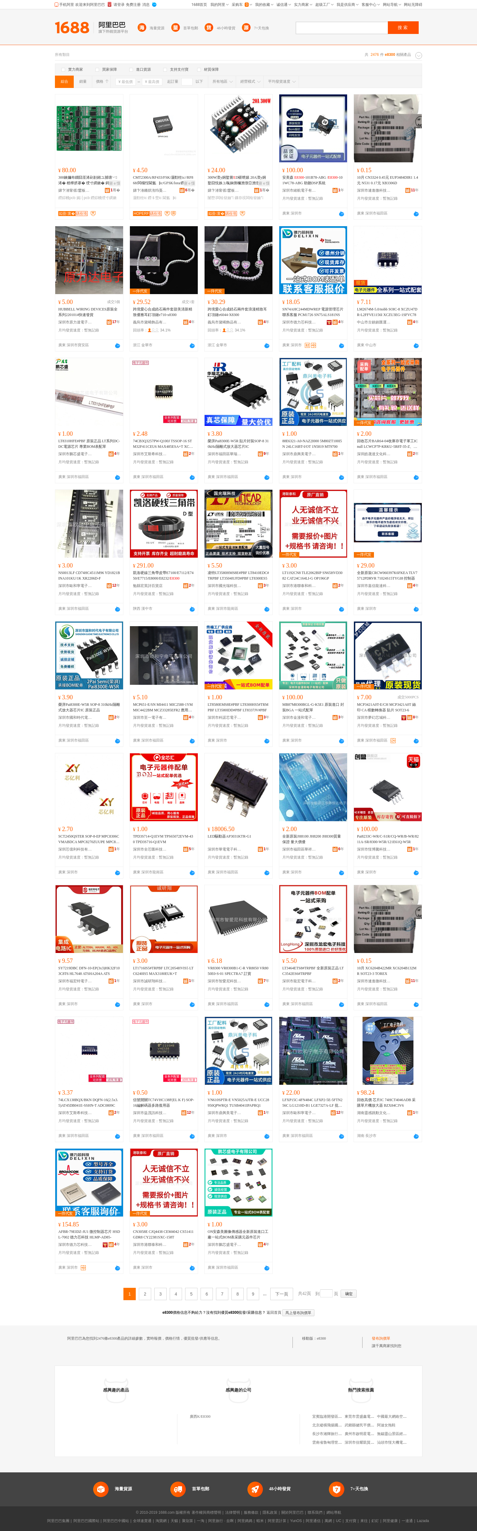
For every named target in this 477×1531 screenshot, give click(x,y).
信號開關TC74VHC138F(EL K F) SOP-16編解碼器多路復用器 (163, 1103)
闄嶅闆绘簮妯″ (221, 198)
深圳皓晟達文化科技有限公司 (374, 454)
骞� (115, 190)
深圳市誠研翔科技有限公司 (150, 981)
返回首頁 (274, 1312)
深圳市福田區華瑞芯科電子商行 (225, 454)
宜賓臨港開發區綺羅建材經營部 (338, 1416)
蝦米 (260, 1521)
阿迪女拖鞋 (386, 1425)
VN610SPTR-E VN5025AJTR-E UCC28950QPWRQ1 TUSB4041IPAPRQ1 (238, 1103)
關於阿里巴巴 (292, 1512)
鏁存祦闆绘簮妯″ (249, 198)
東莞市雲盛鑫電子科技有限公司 (370, 1416)
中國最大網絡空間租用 (395, 1416)
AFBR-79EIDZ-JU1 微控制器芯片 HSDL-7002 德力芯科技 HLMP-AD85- (89, 1234)
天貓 (174, 1521)
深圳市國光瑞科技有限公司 (225, 586)
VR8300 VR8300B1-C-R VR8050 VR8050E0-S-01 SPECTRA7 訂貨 (238, 971)
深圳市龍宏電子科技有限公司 (299, 981)
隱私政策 (270, 1512)
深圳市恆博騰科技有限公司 (374, 849)
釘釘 (375, 1521)
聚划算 (187, 1521)
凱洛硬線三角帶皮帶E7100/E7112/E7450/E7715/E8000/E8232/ (163, 575)
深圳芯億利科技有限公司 (75, 849)
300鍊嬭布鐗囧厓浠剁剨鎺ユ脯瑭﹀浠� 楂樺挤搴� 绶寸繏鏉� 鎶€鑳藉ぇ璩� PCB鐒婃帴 (88, 180)
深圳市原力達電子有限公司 (75, 322)
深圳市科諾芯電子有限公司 (225, 717)
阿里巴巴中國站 (116, 1521)
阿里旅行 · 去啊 (221, 1521)
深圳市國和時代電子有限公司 (75, 717)
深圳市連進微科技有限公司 (374, 190)
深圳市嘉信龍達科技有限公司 (374, 586)
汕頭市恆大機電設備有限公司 (401, 1442)
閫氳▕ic (169, 198)
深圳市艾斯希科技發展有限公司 (150, 454)
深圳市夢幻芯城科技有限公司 (374, 717)
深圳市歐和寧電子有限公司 (75, 586)
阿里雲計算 (277, 1521)
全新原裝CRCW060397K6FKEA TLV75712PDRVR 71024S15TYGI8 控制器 (387, 575)
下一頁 (281, 1294)
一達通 (407, 1521)
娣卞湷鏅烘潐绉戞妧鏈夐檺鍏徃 (150, 190)
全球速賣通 (142, 1521)
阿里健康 (390, 1521)
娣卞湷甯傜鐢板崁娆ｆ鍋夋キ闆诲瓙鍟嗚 (75, 190)
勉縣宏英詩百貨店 (148, 586)
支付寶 (350, 1521)
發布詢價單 (381, 1338)
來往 (364, 1521)
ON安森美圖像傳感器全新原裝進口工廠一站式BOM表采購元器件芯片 (238, 1234)
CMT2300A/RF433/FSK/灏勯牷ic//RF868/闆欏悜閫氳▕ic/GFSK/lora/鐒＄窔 (163, 180)
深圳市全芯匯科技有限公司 (150, 849)
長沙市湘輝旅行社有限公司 (334, 1434)
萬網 (328, 1521)
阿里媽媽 (245, 1521)
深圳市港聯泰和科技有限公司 (299, 586)
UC (338, 1521)
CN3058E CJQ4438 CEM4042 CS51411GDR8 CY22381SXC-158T (163, 1234)
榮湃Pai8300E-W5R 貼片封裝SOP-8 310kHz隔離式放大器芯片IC (238, 444)
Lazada (423, 1521)
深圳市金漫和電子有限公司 (299, 717)
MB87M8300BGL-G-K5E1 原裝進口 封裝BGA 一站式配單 (313, 707)
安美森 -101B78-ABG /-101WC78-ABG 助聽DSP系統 (312, 180)
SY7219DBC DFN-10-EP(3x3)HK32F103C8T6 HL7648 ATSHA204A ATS (89, 971)
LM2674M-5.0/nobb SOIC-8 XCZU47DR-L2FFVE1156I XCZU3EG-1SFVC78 (387, 312)
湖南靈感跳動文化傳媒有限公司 (374, 1113)
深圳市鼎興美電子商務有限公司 (299, 454)
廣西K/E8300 (200, 1416)
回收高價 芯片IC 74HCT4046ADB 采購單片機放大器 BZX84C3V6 (386, 1103)
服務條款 (251, 1512)
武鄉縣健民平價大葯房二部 (367, 1425)
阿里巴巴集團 (58, 1521)
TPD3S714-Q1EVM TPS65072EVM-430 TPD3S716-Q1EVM (163, 839)
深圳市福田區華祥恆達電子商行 (299, 849)
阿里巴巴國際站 (86, 1521)
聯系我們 (315, 1512)
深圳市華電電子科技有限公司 (225, 849)
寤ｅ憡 (114, 183)
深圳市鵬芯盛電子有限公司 (75, 454)
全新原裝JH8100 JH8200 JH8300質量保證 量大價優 (311, 839)
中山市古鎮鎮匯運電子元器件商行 (374, 322)
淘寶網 (161, 1521)
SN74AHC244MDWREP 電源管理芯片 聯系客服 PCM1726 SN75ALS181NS (312, 312)
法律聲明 (232, 1512)
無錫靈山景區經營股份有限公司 (403, 1434)
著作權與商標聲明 (206, 1512)
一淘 (200, 1521)
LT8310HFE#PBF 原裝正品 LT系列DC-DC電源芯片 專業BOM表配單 (89, 444)
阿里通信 (313, 1521)
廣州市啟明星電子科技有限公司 (370, 1434)
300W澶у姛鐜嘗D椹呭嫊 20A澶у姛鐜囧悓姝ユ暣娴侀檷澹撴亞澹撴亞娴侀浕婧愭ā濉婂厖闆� (237, 180)
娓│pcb (83, 198)
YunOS (296, 1521)
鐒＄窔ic (155, 198)
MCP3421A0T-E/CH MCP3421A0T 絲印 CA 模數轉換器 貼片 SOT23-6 (386, 707)
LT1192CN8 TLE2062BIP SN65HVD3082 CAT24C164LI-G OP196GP (312, 575)
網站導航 (333, 1512)
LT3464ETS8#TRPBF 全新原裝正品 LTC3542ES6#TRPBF (313, 971)
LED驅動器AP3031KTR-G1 (229, 836)
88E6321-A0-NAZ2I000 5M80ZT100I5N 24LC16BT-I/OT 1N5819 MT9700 (312, 444)
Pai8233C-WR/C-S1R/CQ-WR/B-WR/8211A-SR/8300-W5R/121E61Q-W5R (388, 839)
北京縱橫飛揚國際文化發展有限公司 (341, 1425)
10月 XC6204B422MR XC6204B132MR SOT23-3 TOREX (387, 971)
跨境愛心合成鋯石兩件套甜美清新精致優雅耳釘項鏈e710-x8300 (162, 312)
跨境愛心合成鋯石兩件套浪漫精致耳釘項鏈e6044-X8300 (237, 312)
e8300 (321, 1338)
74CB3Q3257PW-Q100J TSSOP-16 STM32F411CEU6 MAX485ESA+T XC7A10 (163, 444)
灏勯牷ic (140, 198)
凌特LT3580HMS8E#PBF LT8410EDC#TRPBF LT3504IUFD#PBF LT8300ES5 (238, 575)
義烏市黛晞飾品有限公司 (150, 322)
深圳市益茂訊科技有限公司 (150, 1113)
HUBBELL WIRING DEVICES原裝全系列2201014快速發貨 (88, 312)
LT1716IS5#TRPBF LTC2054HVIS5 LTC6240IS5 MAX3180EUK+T (163, 971)
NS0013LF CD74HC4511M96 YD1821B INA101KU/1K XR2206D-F (89, 575)
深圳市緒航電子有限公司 (299, 190)
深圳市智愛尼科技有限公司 (225, 981)
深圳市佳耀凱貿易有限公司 (367, 1442)
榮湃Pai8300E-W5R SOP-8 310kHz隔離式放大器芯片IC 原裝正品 (89, 707)
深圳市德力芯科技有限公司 (299, 322)
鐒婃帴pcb (66, 198)
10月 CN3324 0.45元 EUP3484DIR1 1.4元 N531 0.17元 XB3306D (387, 180)
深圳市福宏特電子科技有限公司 (75, 981)
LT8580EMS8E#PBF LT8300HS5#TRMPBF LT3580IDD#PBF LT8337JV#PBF (238, 707)
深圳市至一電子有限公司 (150, 717)
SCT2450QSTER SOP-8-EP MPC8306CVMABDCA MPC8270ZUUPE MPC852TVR (88, 839)
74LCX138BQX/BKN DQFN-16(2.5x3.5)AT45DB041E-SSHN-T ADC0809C (88, 1103)
